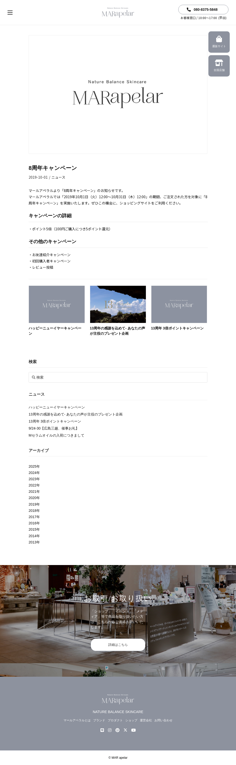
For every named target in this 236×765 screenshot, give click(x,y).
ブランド (99, 720)
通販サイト (219, 42)
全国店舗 (219, 66)
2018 (32, 511)
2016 (32, 523)
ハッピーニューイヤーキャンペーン (57, 407)
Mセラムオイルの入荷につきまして (56, 435)
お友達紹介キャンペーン (51, 254)
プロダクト (115, 720)
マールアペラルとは (77, 720)
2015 (32, 529)
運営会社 (146, 720)
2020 (32, 498)
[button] (15, 13)
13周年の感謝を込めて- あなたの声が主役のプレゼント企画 (76, 414)
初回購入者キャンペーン (51, 260)
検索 (33, 362)
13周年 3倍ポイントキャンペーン (177, 328)
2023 (32, 479)
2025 (32, 466)
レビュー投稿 (42, 267)
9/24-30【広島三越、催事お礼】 (54, 428)
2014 (32, 536)
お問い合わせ (163, 720)
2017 (32, 517)
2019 (32, 504)
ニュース (58, 177)
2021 (32, 492)
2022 (32, 485)
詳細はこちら (118, 645)
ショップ (131, 720)
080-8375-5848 (202, 10)
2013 (32, 542)
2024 (32, 473)
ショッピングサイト (135, 202)
